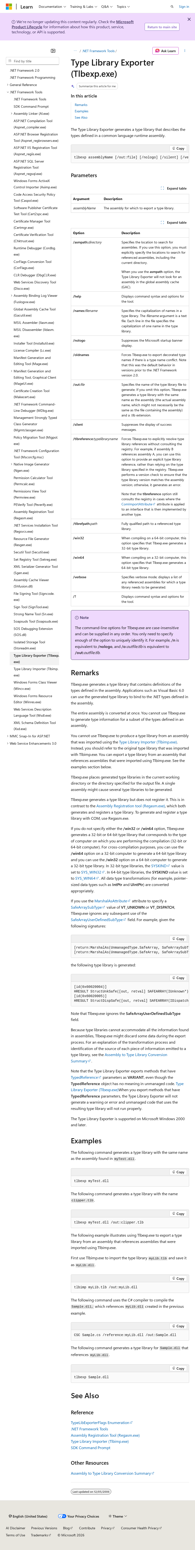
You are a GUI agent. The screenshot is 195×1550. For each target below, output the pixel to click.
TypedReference (84, 1077)
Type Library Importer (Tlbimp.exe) (148, 741)
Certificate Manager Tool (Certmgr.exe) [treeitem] (32, 224)
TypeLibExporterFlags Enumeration (100, 1422)
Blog (66, 1528)
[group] (130, 157)
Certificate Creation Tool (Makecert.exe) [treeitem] (31, 393)
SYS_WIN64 (85, 878)
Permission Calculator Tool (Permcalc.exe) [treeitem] (33, 480)
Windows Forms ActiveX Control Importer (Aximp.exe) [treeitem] (35, 183)
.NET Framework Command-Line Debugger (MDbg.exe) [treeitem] (35, 407)
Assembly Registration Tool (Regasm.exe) (105, 1435)
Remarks (81, 104)
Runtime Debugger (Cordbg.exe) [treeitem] (35, 251)
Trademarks (39, 1535)
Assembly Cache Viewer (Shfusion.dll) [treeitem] (31, 583)
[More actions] (185, 51)
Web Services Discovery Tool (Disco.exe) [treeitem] (35, 285)
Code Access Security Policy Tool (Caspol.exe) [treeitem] (34, 197)
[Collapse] (53, 50)
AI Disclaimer (15, 1528)
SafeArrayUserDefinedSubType (97, 919)
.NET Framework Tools (98, 50)
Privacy (106, 1528)
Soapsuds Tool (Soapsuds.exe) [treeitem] (36, 621)
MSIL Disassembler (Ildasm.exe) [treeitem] (34, 332)
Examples (81, 111)
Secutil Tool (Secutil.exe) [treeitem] (31, 552)
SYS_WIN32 (91, 872)
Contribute (87, 1528)
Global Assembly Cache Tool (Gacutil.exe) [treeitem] (35, 312)
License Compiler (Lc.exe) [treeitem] (32, 350)
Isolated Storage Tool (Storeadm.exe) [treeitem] (29, 645)
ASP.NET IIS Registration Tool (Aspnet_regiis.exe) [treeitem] (35, 150)
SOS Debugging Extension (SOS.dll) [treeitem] (33, 631)
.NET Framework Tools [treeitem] (30, 99)
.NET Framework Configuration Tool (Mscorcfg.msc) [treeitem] (36, 453)
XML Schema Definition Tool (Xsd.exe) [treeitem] (35, 725)
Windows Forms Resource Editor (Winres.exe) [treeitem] (33, 698)
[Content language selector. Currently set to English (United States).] (28, 1516)
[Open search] (172, 6)
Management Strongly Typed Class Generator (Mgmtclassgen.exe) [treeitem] (35, 423)
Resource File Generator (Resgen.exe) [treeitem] (31, 541)
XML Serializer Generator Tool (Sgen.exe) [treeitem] (36, 569)
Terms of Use (15, 1535)
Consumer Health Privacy (140, 1528)
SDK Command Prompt (90, 1447)
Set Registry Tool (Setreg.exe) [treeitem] (35, 559)
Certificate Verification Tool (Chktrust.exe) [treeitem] (33, 237)
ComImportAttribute (136, 504)
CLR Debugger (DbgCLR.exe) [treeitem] (35, 275)
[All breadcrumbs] (75, 51)
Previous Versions (44, 1528)
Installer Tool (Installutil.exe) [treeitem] (34, 343)
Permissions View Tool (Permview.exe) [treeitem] (30, 494)
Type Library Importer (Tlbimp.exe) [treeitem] (36, 671)
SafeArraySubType (86, 907)
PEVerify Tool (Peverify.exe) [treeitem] (33, 504)
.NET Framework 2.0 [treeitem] (24, 70)
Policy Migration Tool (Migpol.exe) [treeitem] (36, 440)
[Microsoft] (9, 6)
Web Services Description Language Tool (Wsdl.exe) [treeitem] (32, 712)
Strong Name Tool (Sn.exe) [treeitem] (33, 614)
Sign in (184, 6)
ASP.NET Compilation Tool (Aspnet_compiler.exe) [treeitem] (33, 123)
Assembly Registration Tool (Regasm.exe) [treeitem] (34, 514)
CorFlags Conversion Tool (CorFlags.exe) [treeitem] (32, 264)
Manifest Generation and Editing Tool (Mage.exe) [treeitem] (32, 360)
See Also (81, 117)
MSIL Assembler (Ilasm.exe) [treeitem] (34, 322)
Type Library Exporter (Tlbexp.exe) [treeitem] (36, 658)
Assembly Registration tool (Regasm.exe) (130, 805)
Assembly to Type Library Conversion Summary (111, 1473)
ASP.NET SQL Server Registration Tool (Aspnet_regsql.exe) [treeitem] (29, 167)
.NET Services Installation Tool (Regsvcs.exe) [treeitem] (36, 528)
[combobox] (32, 61)
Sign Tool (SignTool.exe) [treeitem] (31, 607)
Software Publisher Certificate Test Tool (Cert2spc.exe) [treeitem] (35, 210)
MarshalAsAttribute (110, 900)
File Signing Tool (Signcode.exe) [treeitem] (34, 596)
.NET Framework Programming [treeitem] (32, 77)
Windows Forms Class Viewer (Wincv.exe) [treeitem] (35, 685)
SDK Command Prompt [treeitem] (31, 106)
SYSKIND (159, 865)
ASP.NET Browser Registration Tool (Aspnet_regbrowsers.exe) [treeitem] (36, 137)
